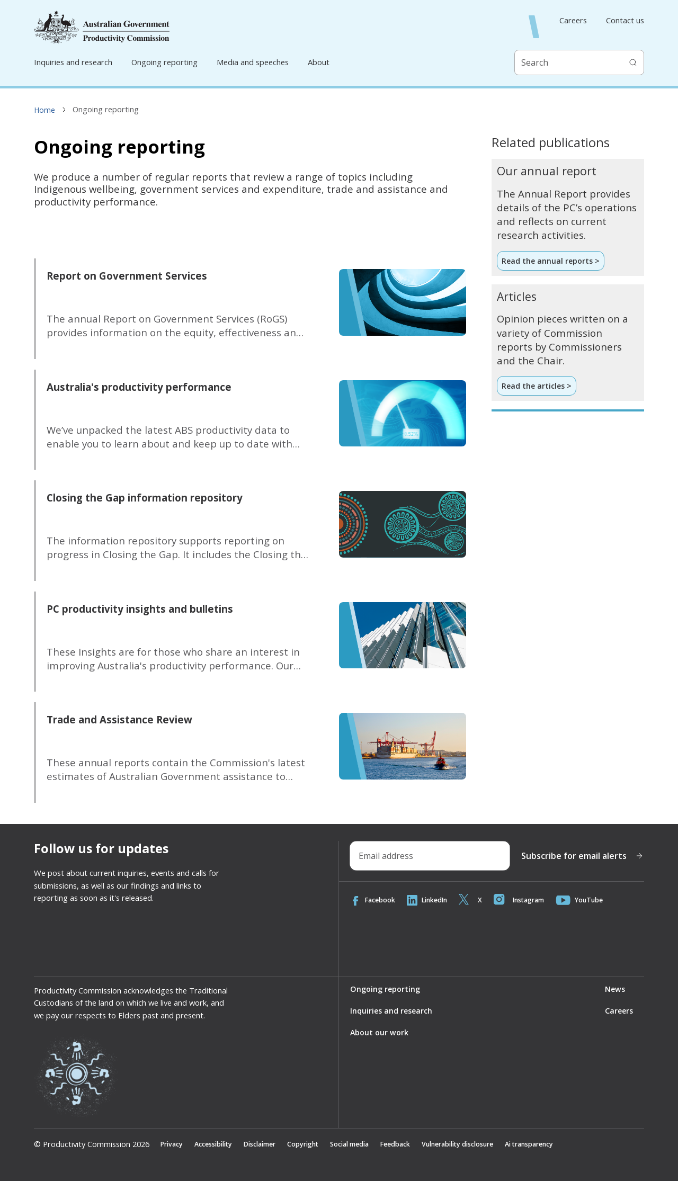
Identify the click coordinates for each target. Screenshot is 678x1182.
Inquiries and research (73, 62)
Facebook (374, 900)
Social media (371, 1145)
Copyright (319, 1145)
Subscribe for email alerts (582, 856)
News (614, 989)
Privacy (172, 1145)
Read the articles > (538, 386)
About (318, 62)
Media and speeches (253, 62)
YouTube (596, 900)
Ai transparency (576, 1145)
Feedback (422, 1145)
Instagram (531, 900)
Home (44, 110)
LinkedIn (433, 900)
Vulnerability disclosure (493, 1145)
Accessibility (219, 1145)
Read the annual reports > (552, 261)
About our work (379, 1033)
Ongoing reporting (164, 62)
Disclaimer (271, 1145)
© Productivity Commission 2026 (91, 1145)
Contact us (625, 20)
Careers (573, 20)
